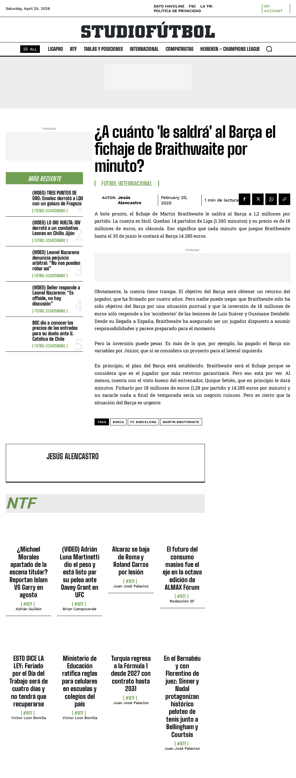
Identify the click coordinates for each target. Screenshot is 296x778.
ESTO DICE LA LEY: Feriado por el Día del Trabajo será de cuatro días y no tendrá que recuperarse (29, 681)
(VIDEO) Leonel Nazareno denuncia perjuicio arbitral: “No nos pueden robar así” (56, 260)
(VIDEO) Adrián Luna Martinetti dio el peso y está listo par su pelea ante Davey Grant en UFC (79, 572)
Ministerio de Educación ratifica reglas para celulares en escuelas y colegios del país (79, 681)
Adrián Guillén (29, 609)
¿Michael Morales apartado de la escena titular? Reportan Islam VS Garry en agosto (29, 572)
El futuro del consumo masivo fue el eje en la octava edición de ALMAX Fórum (182, 568)
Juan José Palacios (131, 586)
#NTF (27, 604)
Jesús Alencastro (129, 200)
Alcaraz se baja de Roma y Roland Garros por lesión (130, 560)
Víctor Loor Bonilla (28, 718)
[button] (269, 49)
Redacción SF (182, 601)
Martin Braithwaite (181, 422)
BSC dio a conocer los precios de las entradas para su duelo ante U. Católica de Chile (54, 331)
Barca (118, 422)
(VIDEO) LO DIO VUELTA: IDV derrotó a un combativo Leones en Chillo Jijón (56, 227)
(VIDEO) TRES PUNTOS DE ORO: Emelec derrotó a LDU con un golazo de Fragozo (57, 198)
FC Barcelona (143, 422)
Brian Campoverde (80, 609)
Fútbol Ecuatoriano (49, 211)
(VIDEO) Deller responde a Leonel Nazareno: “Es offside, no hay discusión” (56, 295)
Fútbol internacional (126, 183)
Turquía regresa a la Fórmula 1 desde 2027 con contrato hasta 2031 (131, 673)
